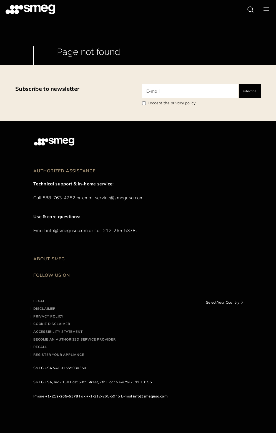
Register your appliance (58, 355)
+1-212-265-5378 (61, 396)
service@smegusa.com (119, 197)
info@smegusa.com (67, 230)
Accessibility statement (57, 331)
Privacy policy (48, 316)
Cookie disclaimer (51, 324)
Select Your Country (222, 302)
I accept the (172, 102)
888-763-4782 (59, 197)
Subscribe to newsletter (47, 88)
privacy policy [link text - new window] (183, 102)
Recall (40, 347)
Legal (39, 301)
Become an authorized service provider (74, 339)
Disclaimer (44, 308)
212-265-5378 (119, 230)
